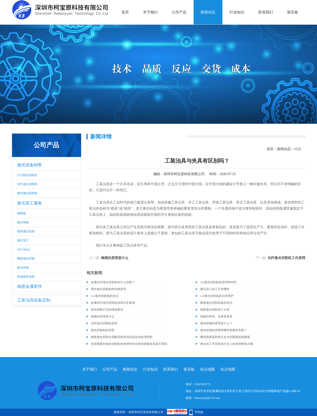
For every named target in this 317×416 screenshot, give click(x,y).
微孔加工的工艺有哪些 (215, 289)
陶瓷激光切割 (26, 258)
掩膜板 (21, 213)
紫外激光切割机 (27, 193)
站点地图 (207, 369)
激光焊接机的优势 (102, 330)
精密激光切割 (26, 231)
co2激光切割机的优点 (105, 296)
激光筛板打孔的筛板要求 (107, 309)
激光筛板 (23, 222)
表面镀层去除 (26, 276)
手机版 (199, 412)
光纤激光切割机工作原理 (286, 258)
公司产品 (179, 12)
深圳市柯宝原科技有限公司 (184, 174)
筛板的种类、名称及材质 (216, 316)
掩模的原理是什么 (114, 258)
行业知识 (237, 12)
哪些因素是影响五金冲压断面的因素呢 (225, 337)
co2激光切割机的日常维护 (217, 296)
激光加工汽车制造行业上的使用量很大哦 (226, 344)
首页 (125, 12)
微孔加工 (23, 240)
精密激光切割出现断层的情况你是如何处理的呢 (122, 337)
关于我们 (150, 12)
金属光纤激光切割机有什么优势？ (113, 282)
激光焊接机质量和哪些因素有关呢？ (223, 330)
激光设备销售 (29, 165)
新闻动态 (208, 12)
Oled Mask (23, 249)
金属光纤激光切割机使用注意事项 (113, 302)
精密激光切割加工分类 (215, 309)
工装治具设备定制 (33, 300)
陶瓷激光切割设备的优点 (216, 302)
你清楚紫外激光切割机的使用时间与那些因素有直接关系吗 (129, 344)
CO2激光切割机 (27, 175)
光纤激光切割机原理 (104, 323)
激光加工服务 (29, 203)
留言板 (292, 12)
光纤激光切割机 (27, 184)
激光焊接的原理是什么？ (216, 323)
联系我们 (265, 12)
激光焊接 (23, 267)
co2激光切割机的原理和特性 (218, 282)
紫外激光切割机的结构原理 (108, 289)
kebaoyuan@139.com (207, 398)
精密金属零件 (29, 286)
